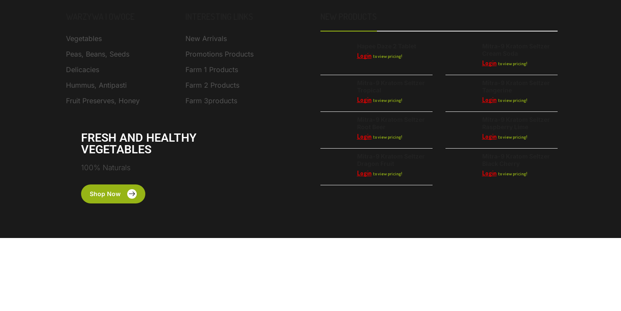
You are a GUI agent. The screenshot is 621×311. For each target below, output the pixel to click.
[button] (113, 193)
